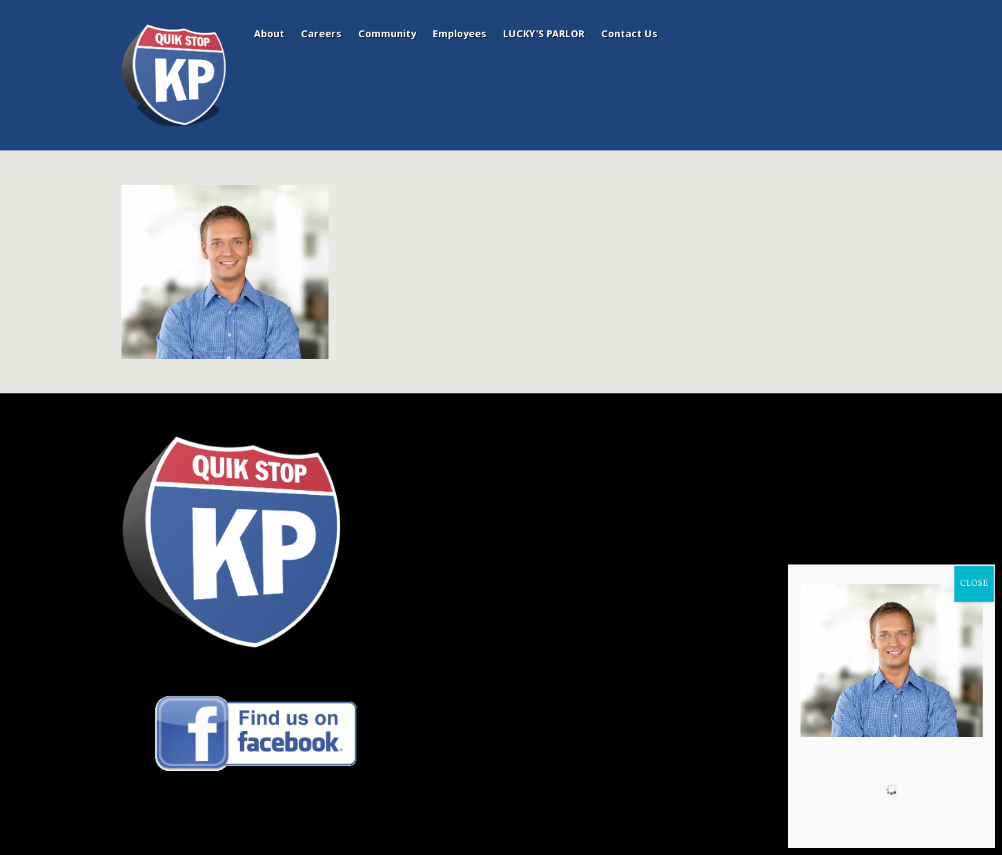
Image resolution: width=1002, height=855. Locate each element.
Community (387, 34)
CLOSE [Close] (974, 583)
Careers (321, 34)
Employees (460, 34)
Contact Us (629, 34)
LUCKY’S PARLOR (543, 34)
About (269, 34)
